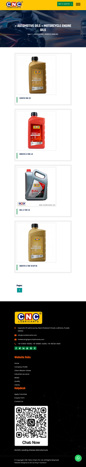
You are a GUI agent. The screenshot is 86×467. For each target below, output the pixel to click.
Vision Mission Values (22, 370)
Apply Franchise (20, 394)
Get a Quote (65, 4)
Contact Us (18, 401)
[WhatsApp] (78, 458)
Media (16, 378)
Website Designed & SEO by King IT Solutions (30, 463)
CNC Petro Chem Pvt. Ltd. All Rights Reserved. (41, 460)
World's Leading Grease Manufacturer (31, 450)
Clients (17, 385)
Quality (17, 381)
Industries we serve (21, 374)
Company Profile (20, 367)
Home (29, 34)
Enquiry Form (19, 398)
